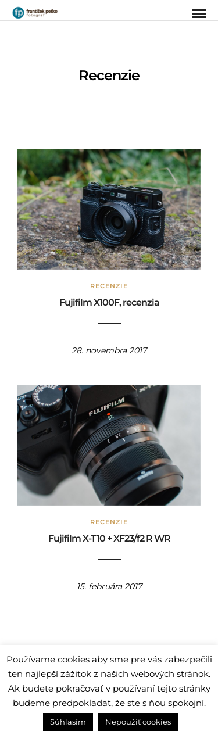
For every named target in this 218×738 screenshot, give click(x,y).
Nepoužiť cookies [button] (138, 721)
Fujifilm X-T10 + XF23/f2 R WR (109, 538)
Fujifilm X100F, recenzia (109, 302)
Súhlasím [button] (68, 721)
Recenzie (109, 286)
